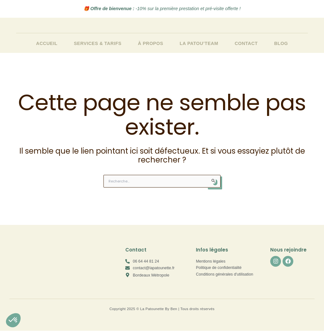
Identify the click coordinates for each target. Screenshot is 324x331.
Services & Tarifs (97, 43)
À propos (150, 43)
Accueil (46, 43)
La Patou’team (199, 43)
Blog (281, 43)
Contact (246, 43)
